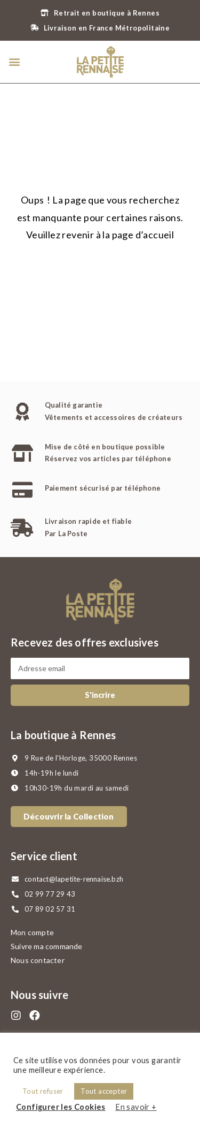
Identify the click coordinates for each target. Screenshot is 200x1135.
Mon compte (32, 932)
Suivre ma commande (47, 946)
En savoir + (135, 1106)
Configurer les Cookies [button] (61, 1106)
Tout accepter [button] (104, 1091)
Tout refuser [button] (42, 1091)
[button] (14, 62)
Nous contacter (38, 960)
